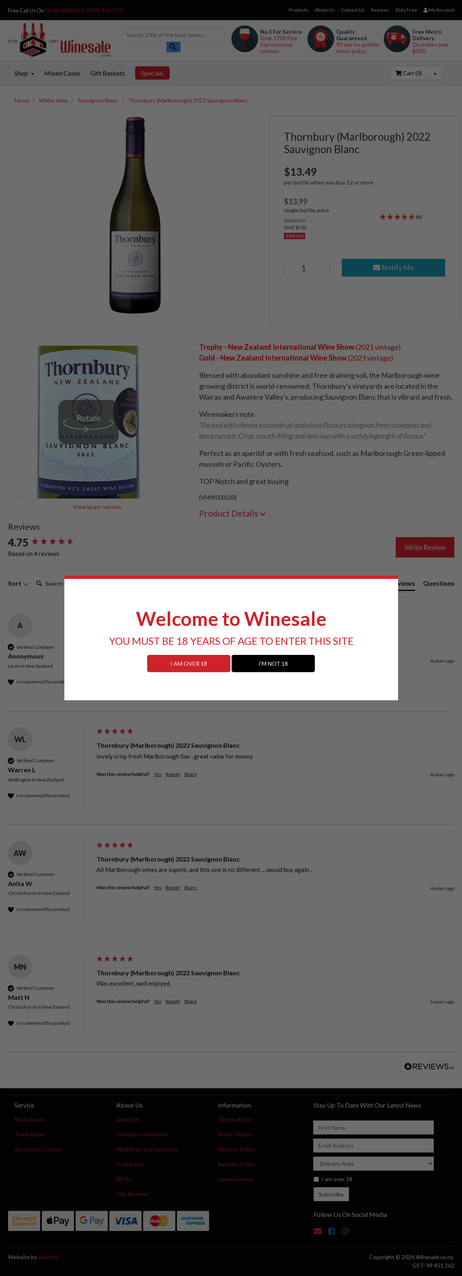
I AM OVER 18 (188, 663)
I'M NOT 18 (273, 663)
